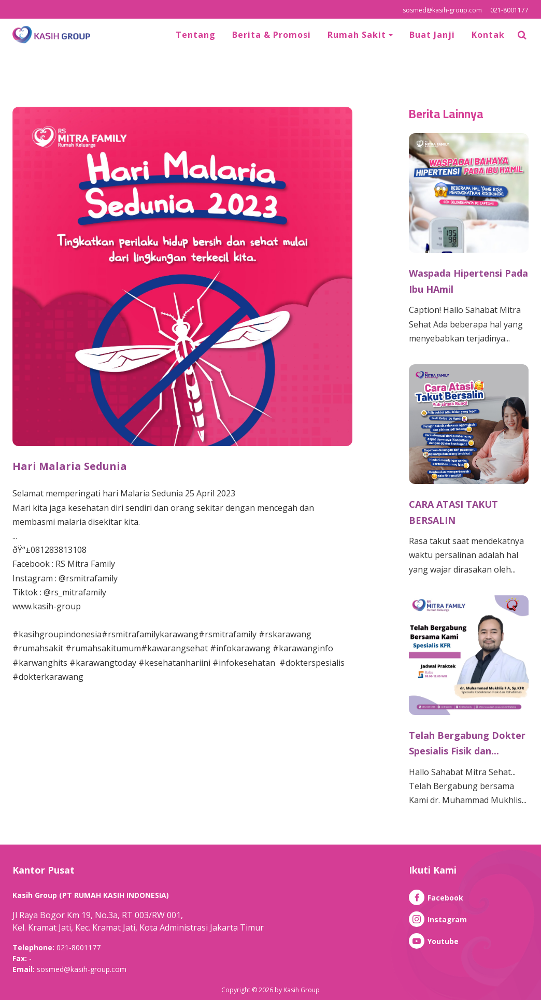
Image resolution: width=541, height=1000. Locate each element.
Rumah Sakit (358, 34)
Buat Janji (432, 34)
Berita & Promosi (271, 34)
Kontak (488, 34)
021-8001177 (509, 10)
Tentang (196, 34)
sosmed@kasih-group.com (442, 10)
